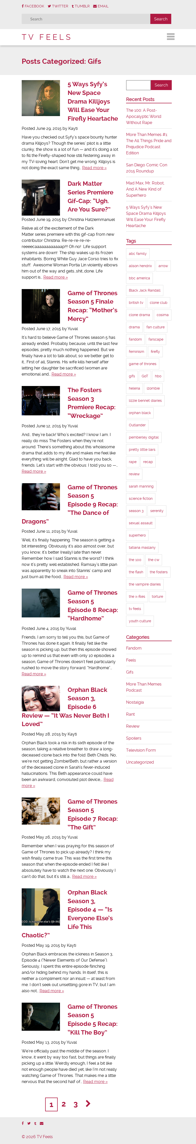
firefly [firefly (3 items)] (155, 352)
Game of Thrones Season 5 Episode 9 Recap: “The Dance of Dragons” (70, 504)
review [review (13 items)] (134, 474)
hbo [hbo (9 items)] (158, 376)
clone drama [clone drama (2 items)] (139, 315)
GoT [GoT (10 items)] (145, 376)
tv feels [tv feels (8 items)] (135, 609)
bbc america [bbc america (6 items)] (139, 278)
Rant (130, 714)
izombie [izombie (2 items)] (153, 388)
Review (133, 726)
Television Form (141, 750)
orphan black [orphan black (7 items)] (140, 413)
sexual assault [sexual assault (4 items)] (141, 523)
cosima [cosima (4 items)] (163, 315)
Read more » (94, 167)
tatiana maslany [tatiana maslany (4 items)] (142, 547)
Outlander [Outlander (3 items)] (137, 425)
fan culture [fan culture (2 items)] (155, 327)
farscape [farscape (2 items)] (156, 339)
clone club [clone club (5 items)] (158, 303)
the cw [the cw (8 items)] (153, 560)
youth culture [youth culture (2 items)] (140, 621)
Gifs (129, 672)
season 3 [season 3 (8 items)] (136, 511)
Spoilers (133, 738)
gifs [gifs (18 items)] (132, 376)
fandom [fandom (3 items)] (135, 339)
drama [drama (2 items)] (134, 327)
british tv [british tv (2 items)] (136, 303)
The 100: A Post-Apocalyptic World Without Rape (143, 116)
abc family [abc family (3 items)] (138, 254)
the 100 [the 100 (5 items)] (135, 560)
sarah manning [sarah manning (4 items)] (141, 486)
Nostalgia (135, 702)
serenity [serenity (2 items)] (157, 511)
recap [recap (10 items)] (148, 462)
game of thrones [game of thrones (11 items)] (142, 364)
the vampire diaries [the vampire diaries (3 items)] (145, 584)
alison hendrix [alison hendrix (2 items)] (140, 266)
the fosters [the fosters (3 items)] (159, 572)
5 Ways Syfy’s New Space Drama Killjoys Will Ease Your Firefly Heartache (93, 101)
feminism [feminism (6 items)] (136, 352)
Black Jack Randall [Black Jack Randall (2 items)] (145, 290)
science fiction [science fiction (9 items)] (141, 498)
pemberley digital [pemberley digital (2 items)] (144, 437)
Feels (131, 660)
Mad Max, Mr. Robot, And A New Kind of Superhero (145, 189)
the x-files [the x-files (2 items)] (137, 596)
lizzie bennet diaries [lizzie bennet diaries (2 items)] (145, 401)
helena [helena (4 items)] (134, 388)
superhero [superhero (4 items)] (137, 535)
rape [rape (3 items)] (133, 462)
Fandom (134, 648)
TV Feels (47, 37)
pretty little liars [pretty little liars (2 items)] (142, 449)
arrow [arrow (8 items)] (163, 266)
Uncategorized (140, 762)
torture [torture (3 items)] (157, 596)
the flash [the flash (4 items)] (136, 572)
